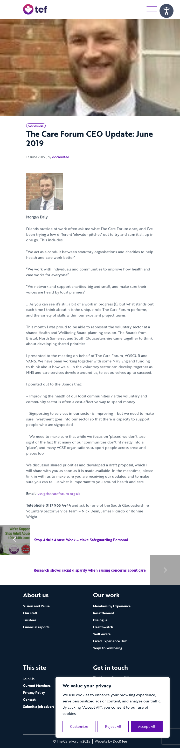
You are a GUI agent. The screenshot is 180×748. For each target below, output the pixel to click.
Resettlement (103, 613)
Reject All (113, 726)
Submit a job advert (38, 706)
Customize (79, 726)
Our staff (30, 613)
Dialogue (100, 620)
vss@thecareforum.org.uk (59, 501)
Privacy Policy (34, 692)
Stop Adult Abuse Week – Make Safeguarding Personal (81, 540)
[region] (113, 707)
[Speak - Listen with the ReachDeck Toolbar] (167, 11)
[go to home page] (35, 9)
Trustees (29, 620)
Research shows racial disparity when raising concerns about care (90, 570)
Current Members (37, 685)
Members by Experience (111, 606)
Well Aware (101, 634)
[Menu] (152, 9)
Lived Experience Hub (110, 641)
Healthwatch (103, 627)
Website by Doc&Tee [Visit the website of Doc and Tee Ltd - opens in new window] (111, 741)
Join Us (28, 679)
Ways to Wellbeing (107, 648)
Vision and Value (36, 606)
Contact (29, 699)
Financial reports (36, 627)
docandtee (60, 157)
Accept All (146, 726)
